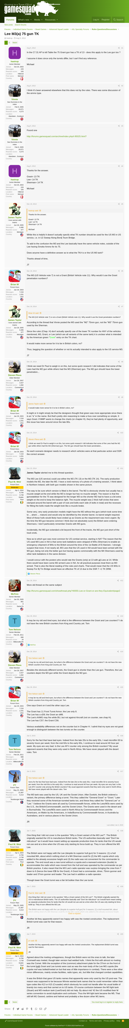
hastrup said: (33, 211)
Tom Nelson (15, 629)
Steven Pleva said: (35, 439)
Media (37, 20)
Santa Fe (20, 606)
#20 (121, 934)
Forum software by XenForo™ (64, 1025)
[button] (31, 20)
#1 (122, 48)
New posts (8, 25)
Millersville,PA (18, 642)
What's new (23, 20)
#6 (122, 271)
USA (22, 297)
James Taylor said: (35, 404)
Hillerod (20, 74)
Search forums (20, 25)
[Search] (118, 20)
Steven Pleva (14, 375)
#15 (121, 687)
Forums (10, 20)
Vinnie (15, 99)
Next (14, 43)
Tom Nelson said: (35, 658)
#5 (122, 204)
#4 (122, 166)
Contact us (83, 1021)
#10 (121, 433)
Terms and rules (95, 1021)
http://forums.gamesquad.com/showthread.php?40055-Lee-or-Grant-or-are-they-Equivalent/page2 (73, 591)
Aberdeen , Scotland (16, 116)
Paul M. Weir (14, 482)
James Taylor (14, 217)
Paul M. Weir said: (35, 893)
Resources (50, 20)
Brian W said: (33, 313)
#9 (122, 397)
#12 (121, 580)
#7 (122, 306)
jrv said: (31, 941)
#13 (121, 616)
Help (118, 1021)
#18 (121, 831)
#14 (121, 651)
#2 (122, 86)
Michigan (20, 232)
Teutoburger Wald (17, 799)
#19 (121, 886)
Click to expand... (75, 914)
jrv (14, 785)
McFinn (15, 594)
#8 (122, 362)
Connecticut (19, 387)
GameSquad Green (14, 1021)
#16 (121, 736)
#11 (121, 468)
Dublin (21, 497)
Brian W (15, 284)
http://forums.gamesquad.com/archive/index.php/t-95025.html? (57, 136)
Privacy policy (109, 1021)
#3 (122, 126)
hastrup (9, 38)
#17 (121, 771)
